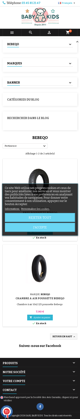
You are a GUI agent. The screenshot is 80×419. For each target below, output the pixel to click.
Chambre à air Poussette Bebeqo (40, 298)
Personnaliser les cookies (35, 208)
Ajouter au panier (40, 317)
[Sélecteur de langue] (67, 3)
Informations (12, 208)
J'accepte (40, 227)
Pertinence (26, 146)
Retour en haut (64, 336)
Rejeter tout (40, 217)
